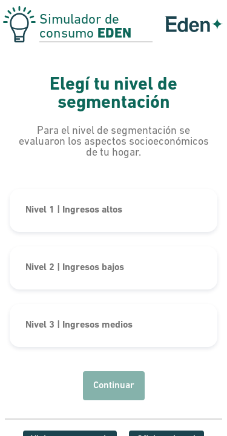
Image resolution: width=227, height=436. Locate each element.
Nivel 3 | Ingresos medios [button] (79, 325)
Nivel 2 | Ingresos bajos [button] (74, 267)
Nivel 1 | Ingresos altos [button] (73, 210)
